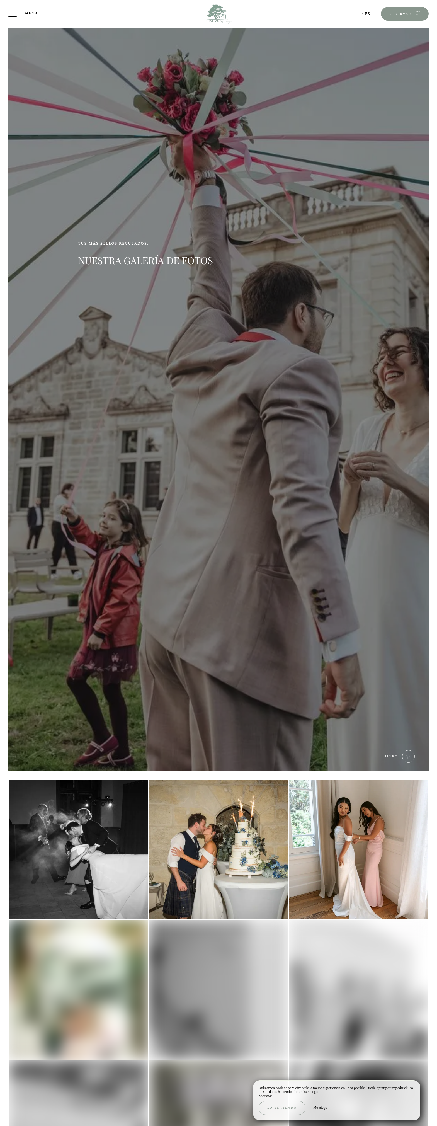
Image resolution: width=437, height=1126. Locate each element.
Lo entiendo (282, 1108)
